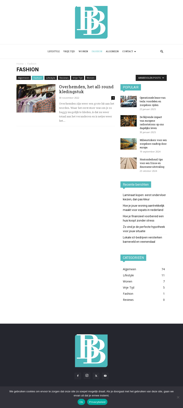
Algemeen (112, 51)
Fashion (97, 51)
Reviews (64, 77)
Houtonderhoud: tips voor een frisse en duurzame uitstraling (152, 163)
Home (20, 63)
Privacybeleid (97, 402)
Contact (129, 51)
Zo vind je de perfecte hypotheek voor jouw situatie (144, 229)
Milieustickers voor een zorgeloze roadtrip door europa (153, 143)
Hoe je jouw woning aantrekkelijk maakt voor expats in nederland (143, 208)
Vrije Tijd (69, 51)
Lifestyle (54, 51)
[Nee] (178, 397)
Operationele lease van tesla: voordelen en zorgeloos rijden (153, 101)
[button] (162, 52)
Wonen (83, 51)
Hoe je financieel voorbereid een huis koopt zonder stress (143, 218)
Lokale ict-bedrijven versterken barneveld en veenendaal (142, 239)
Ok (81, 402)
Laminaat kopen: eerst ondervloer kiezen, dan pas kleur (144, 197)
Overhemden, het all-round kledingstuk (86, 89)
